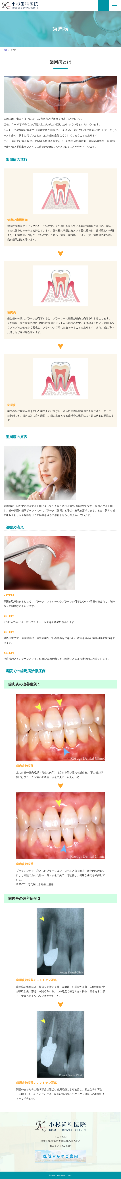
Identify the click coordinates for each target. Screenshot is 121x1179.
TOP (5, 50)
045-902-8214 (64, 1145)
